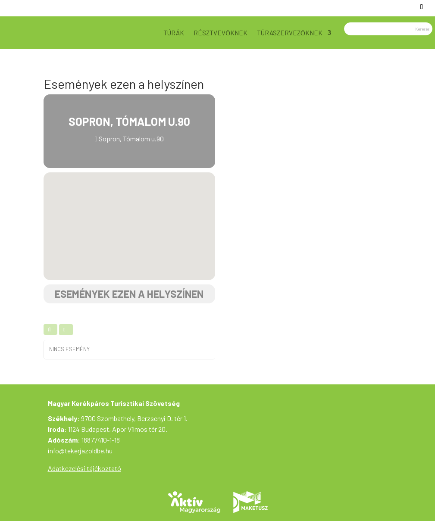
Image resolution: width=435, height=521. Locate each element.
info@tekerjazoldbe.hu (80, 450)
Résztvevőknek (220, 33)
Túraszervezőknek (289, 33)
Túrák (173, 33)
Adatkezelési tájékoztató (84, 468)
